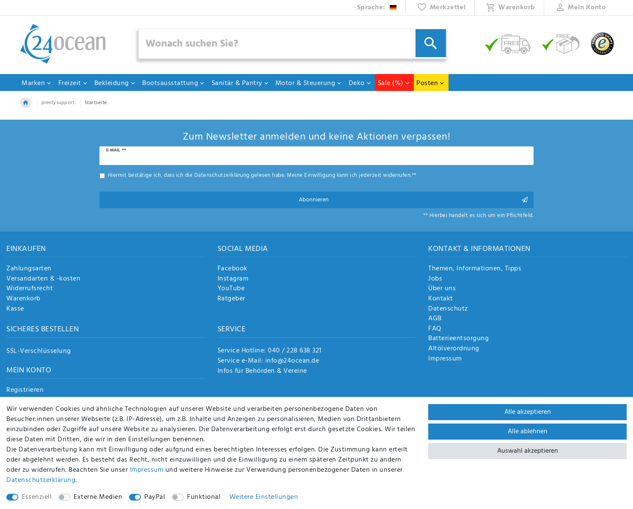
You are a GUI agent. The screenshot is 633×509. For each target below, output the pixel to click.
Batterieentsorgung (458, 339)
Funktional (203, 497)
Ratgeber (231, 299)
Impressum (445, 359)
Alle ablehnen (528, 431)
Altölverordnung (453, 349)
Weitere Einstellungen (263, 497)
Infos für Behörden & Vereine (262, 371)
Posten (430, 83)
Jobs (435, 279)
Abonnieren (413, 200)
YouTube (231, 289)
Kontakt (440, 299)
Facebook (232, 269)
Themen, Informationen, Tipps (474, 269)
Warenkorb (23, 299)
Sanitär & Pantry (240, 83)
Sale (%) (394, 83)
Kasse (15, 309)
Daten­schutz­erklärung (40, 480)
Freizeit (73, 83)
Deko (360, 83)
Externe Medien (98, 497)
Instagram (233, 279)
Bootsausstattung (173, 83)
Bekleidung (115, 83)
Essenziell (37, 497)
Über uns (442, 289)
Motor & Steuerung (308, 83)
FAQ (434, 329)
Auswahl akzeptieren (527, 451)
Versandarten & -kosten (43, 279)
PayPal (154, 497)
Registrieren (25, 390)
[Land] (377, 8)
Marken (37, 83)
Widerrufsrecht (29, 289)
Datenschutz (448, 309)
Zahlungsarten (29, 269)
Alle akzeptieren (527, 412)
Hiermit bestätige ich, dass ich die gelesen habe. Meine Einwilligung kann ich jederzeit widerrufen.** (262, 175)
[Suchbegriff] (292, 44)
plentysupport (58, 103)
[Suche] (431, 43)
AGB (435, 319)
